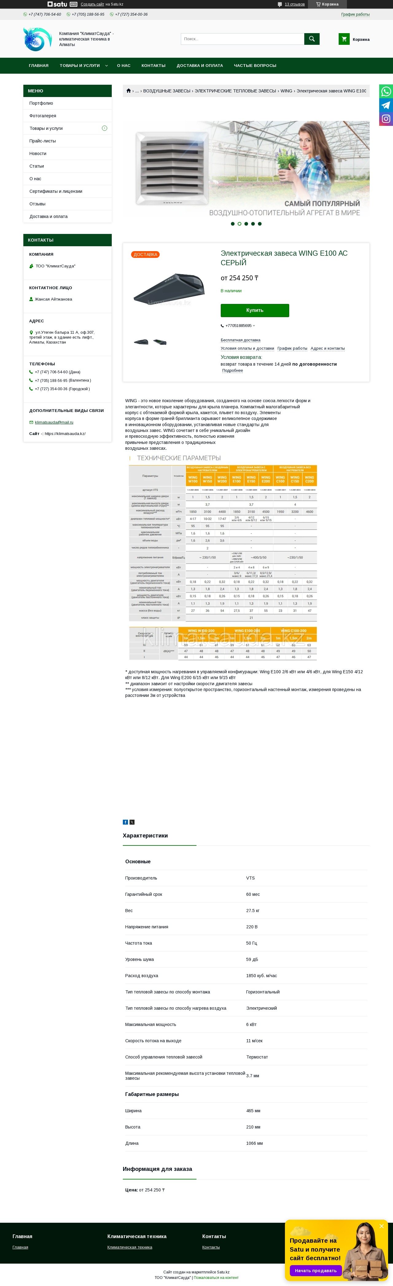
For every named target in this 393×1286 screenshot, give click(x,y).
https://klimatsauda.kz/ (65, 433)
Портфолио (41, 103)
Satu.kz (223, 1272)
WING (286, 90)
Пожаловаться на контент (216, 1278)
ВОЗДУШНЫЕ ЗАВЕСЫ (166, 90)
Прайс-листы (42, 140)
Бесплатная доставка (240, 340)
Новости (37, 153)
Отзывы (37, 203)
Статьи (36, 166)
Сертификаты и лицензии (55, 191)
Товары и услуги (80, 65)
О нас (123, 65)
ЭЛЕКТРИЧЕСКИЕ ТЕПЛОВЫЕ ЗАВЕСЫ (235, 90)
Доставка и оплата (200, 65)
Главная (39, 65)
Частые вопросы (255, 65)
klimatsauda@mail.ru (54, 422)
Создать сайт (92, 4)
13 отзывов (295, 4)
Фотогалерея (42, 115)
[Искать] (312, 39)
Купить (255, 310)
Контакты (153, 65)
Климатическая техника (129, 1247)
